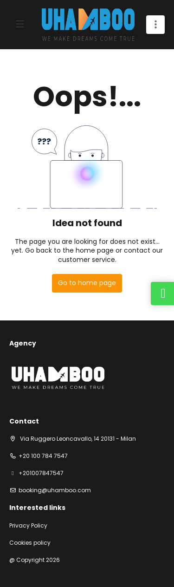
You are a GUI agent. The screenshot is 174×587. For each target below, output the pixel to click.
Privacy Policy (28, 525)
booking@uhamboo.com (55, 490)
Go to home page (87, 282)
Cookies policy (30, 543)
